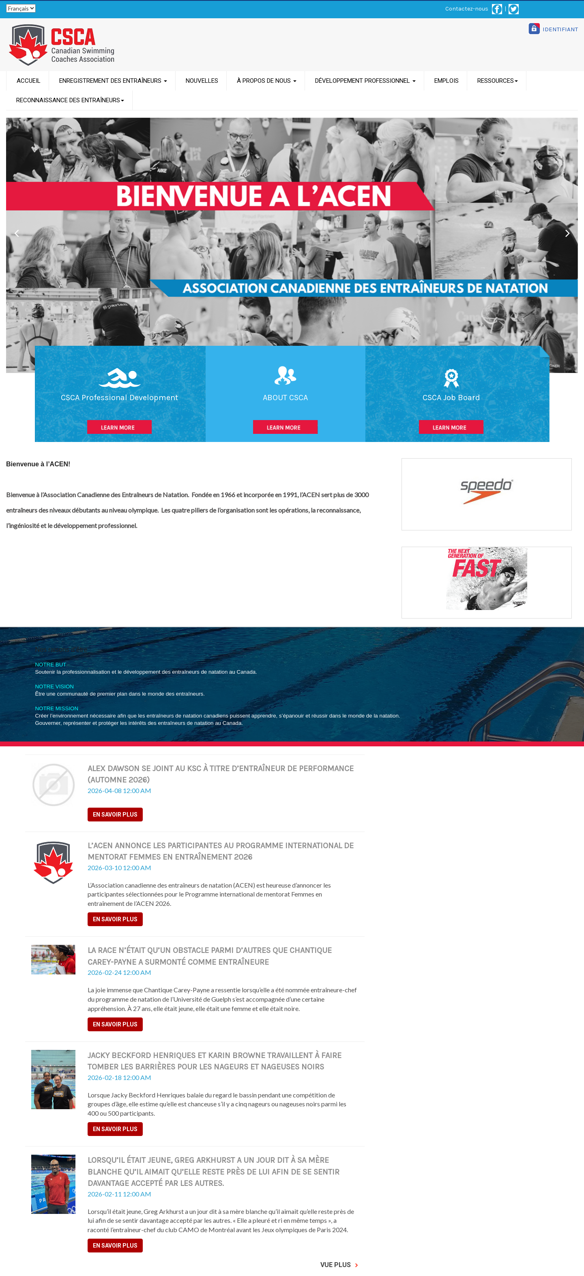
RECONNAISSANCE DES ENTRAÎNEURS (70, 100)
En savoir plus (115, 814)
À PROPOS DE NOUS (266, 80)
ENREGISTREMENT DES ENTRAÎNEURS (113, 80)
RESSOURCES (497, 80)
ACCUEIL (29, 80)
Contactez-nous (466, 8)
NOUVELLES (202, 80)
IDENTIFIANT (560, 29)
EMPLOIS (446, 80)
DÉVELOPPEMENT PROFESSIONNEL (365, 80)
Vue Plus (339, 1265)
